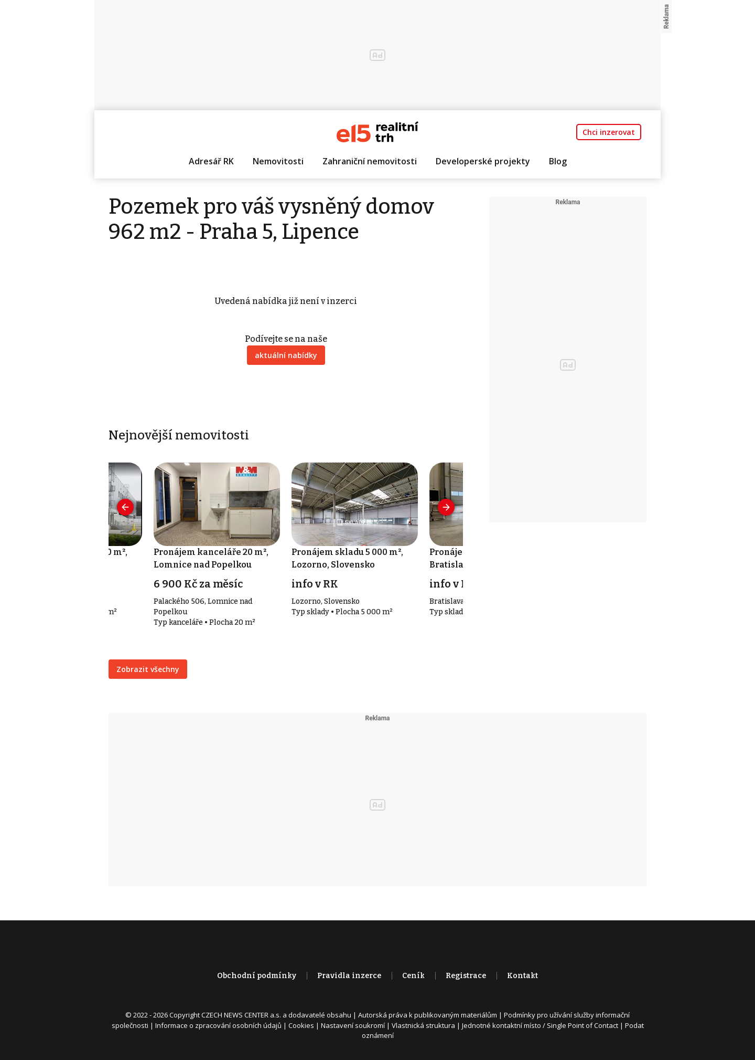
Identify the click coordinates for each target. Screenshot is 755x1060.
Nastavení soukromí (353, 1025)
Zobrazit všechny (147, 669)
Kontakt (522, 975)
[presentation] (125, 507)
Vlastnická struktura (423, 1025)
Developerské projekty (483, 161)
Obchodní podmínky (256, 975)
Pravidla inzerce (349, 975)
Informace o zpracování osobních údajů (218, 1025)
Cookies (301, 1025)
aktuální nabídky (286, 355)
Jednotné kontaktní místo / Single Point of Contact (540, 1025)
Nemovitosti (278, 161)
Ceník (413, 975)
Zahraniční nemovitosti (369, 161)
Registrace (466, 975)
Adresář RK (211, 161)
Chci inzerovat (609, 132)
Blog (558, 161)
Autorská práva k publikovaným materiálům (427, 1015)
